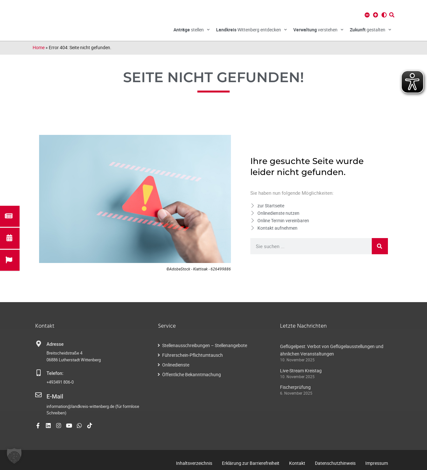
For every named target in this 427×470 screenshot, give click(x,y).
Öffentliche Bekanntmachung (191, 374)
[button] (14, 456)
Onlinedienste (175, 365)
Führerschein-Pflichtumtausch (192, 355)
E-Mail (53, 395)
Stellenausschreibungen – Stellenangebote (204, 345)
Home (39, 47)
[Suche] (380, 246)
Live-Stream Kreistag (301, 370)
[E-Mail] (38, 395)
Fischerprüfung (295, 387)
